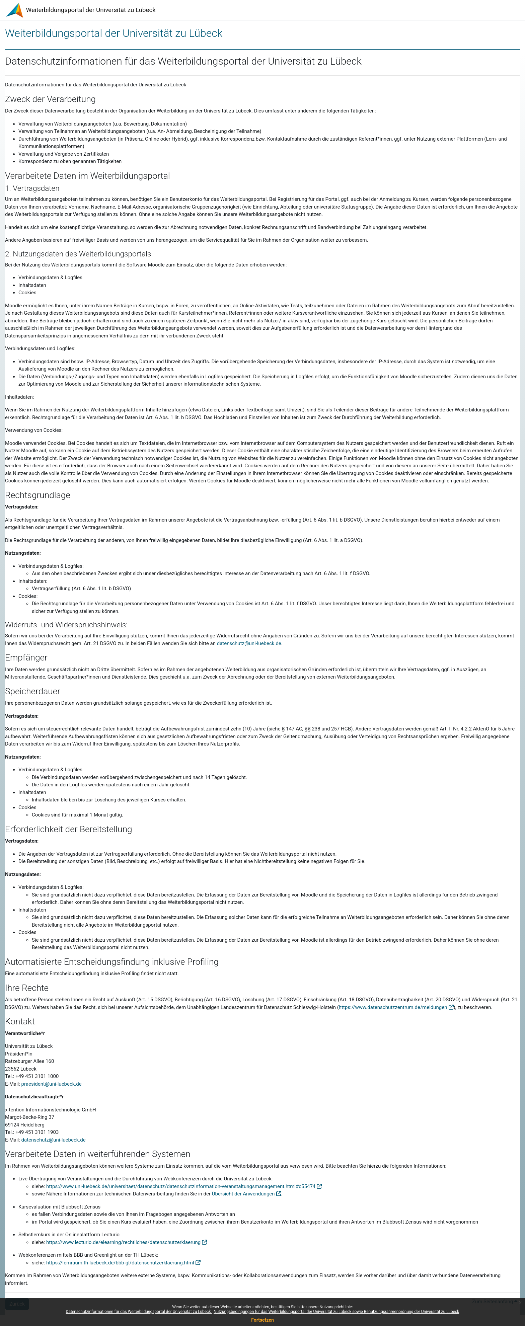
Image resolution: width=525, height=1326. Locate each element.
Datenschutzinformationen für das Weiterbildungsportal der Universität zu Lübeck (139, 1311)
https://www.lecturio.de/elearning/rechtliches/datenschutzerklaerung (123, 1242)
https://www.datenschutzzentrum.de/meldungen (393, 1007)
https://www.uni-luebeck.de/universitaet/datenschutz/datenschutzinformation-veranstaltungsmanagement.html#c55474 (180, 1186)
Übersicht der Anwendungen (243, 1194)
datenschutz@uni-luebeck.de (249, 643)
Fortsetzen (262, 1320)
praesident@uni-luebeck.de (51, 1084)
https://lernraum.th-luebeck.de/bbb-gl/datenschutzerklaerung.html (120, 1263)
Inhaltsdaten (32, 792)
